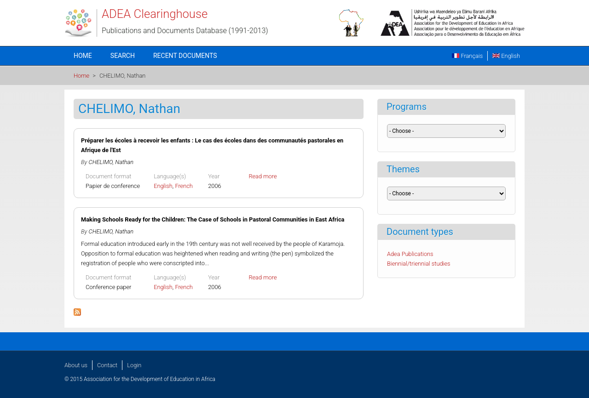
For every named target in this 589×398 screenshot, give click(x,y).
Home (83, 55)
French (184, 185)
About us (75, 365)
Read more (262, 176)
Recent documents (185, 55)
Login (134, 365)
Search (122, 55)
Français (467, 55)
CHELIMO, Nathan (111, 162)
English (506, 55)
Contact (107, 365)
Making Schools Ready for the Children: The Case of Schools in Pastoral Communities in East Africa (212, 219)
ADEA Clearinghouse (155, 14)
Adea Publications (410, 253)
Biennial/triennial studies (418, 263)
